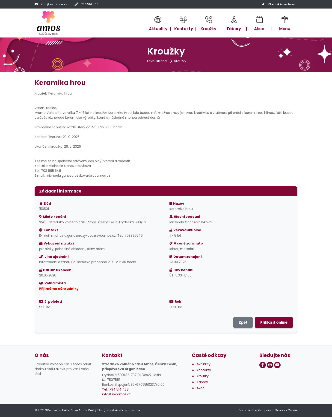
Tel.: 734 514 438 (115, 389)
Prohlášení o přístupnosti (256, 410)
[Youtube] (277, 365)
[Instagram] (270, 365)
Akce (198, 388)
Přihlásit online (274, 322)
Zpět (243, 322)
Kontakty (201, 370)
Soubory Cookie (286, 410)
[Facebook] (262, 365)
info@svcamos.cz (54, 4)
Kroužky (180, 61)
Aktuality (201, 364)
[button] (284, 23)
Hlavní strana (156, 61)
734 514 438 (89, 4)
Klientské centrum (281, 4)
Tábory (200, 382)
